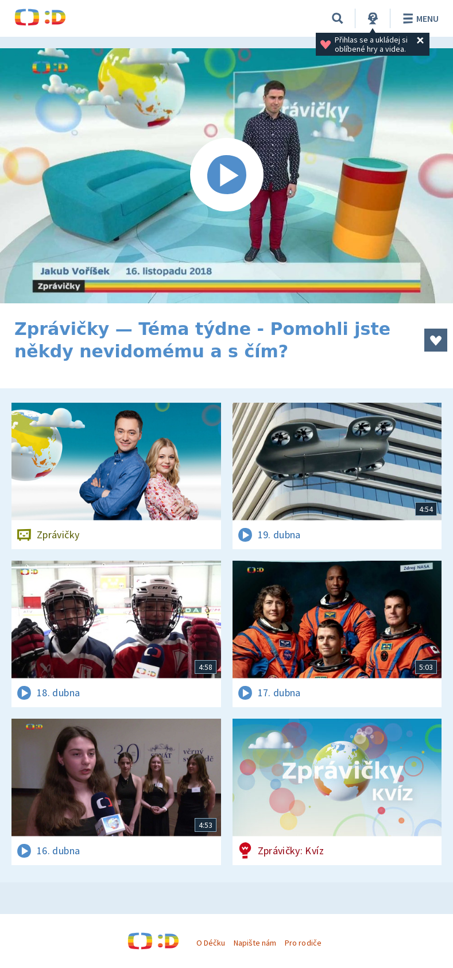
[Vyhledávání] (337, 18)
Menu (419, 18)
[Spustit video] (226, 175)
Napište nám (255, 943)
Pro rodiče (303, 943)
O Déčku (210, 943)
